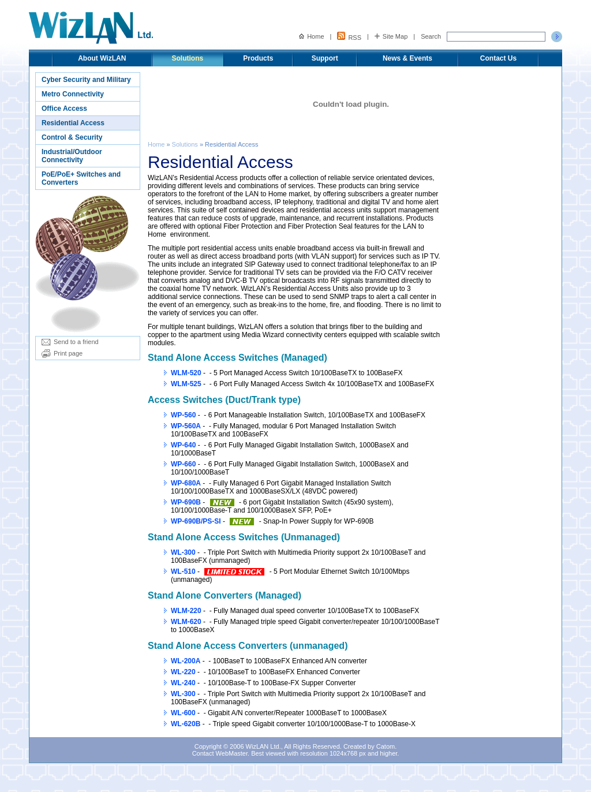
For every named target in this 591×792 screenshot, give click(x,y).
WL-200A (185, 661)
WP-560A (186, 426)
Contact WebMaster (220, 753)
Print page (62, 353)
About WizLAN (102, 58)
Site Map (391, 36)
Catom (385, 746)
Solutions (188, 58)
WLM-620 (186, 622)
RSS (349, 36)
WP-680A (186, 483)
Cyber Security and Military (86, 80)
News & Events (407, 58)
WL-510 (183, 571)
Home (311, 36)
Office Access (64, 108)
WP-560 (183, 415)
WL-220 (183, 672)
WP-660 (183, 464)
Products (258, 58)
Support (325, 58)
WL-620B (185, 724)
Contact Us (498, 58)
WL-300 (183, 552)
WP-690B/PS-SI (196, 521)
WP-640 (183, 445)
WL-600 (183, 713)
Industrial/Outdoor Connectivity (72, 156)
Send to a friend (70, 341)
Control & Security (72, 137)
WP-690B (186, 502)
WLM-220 (186, 611)
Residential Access (73, 123)
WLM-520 (186, 373)
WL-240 (183, 683)
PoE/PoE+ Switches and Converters (81, 178)
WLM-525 (186, 384)
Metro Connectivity (73, 94)
